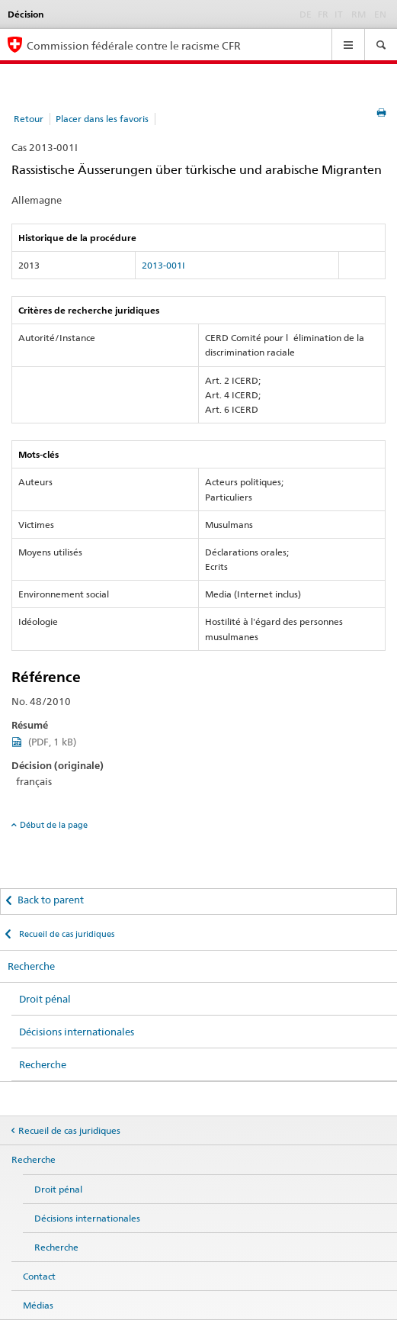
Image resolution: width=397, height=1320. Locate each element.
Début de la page (54, 824)
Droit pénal (45, 999)
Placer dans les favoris (102, 118)
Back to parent (51, 899)
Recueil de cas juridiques (65, 934)
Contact (39, 1276)
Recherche (31, 966)
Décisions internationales (76, 1031)
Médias (38, 1305)
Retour (28, 118)
